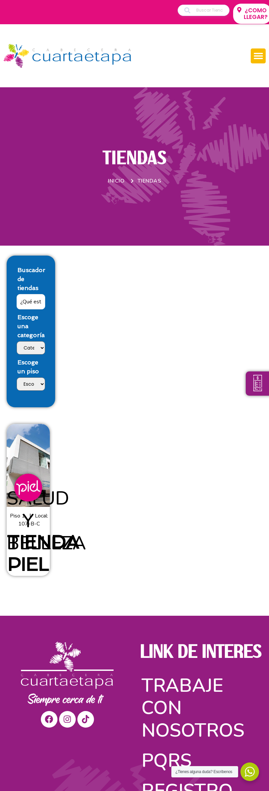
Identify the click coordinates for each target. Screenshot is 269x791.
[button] (258, 55)
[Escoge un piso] (31, 384)
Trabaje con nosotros (192, 708)
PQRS (166, 760)
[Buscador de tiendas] (31, 301)
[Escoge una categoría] (31, 348)
